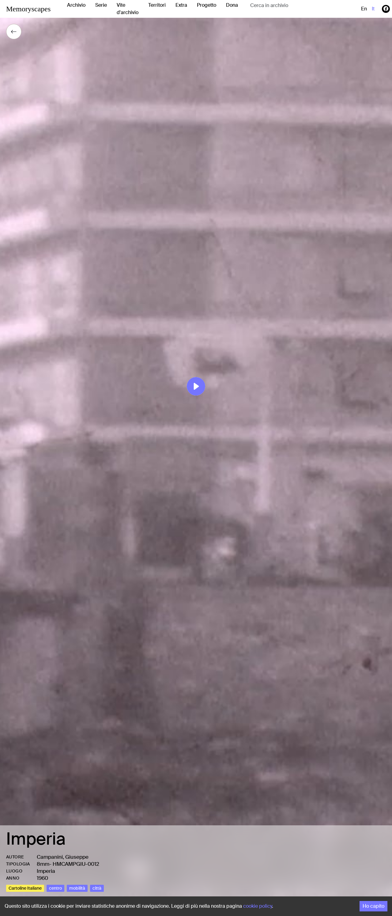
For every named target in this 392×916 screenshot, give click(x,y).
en (364, 9)
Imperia (46, 871)
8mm (43, 864)
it (373, 9)
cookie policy (257, 906)
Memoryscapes (28, 9)
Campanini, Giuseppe (63, 857)
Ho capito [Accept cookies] (373, 906)
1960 (42, 878)
